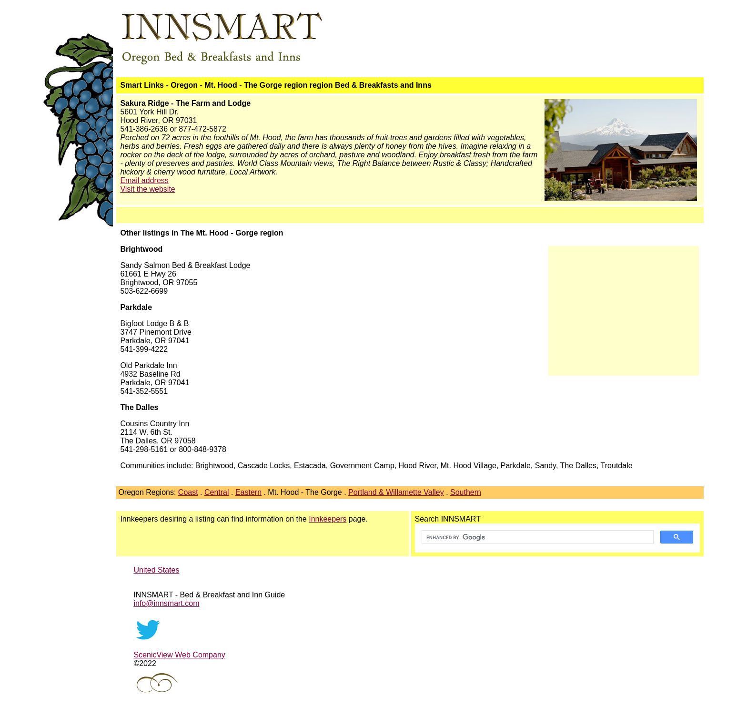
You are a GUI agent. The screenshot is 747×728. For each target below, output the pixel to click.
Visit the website (147, 189)
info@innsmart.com (166, 603)
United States (156, 570)
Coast (188, 492)
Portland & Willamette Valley (396, 492)
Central (216, 492)
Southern (465, 492)
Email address (144, 180)
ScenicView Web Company (179, 655)
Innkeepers (327, 519)
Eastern (248, 492)
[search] (536, 537)
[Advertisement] (623, 306)
